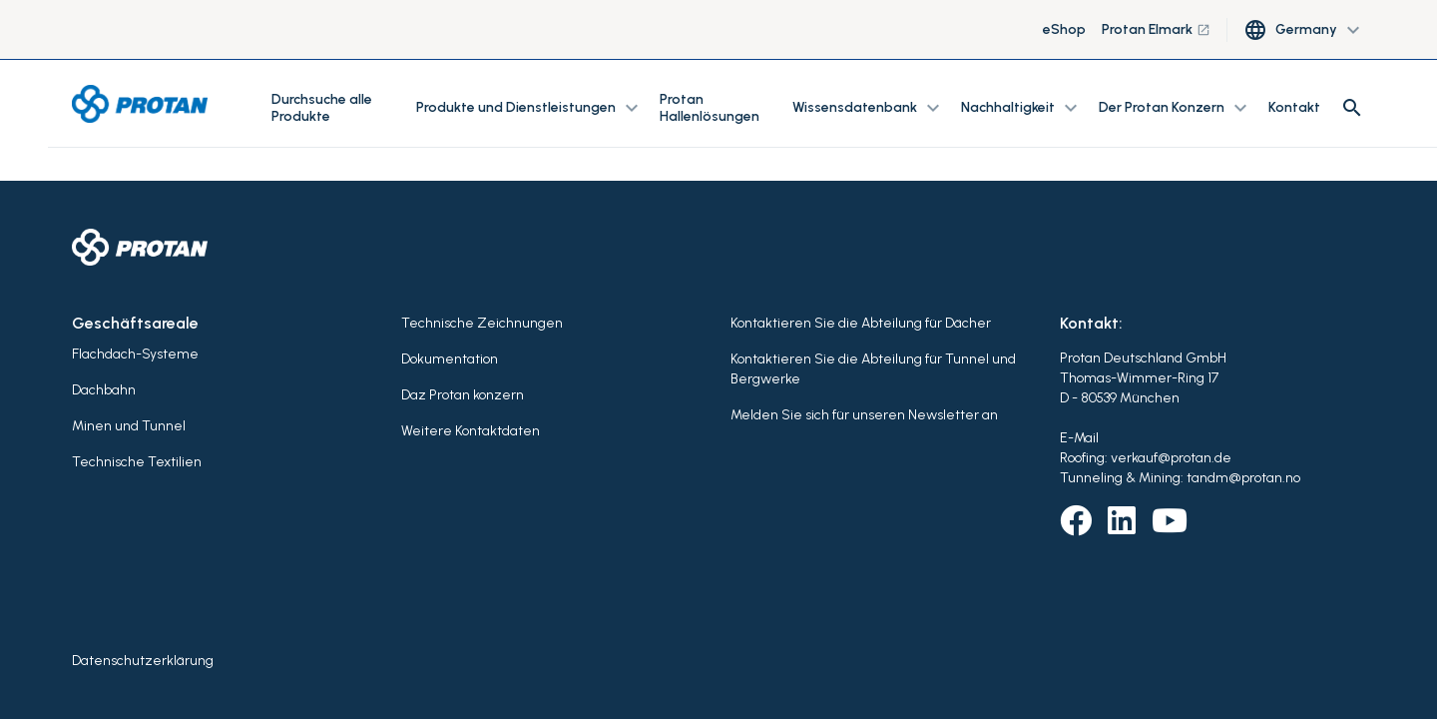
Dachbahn (104, 389)
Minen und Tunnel (129, 425)
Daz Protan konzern (462, 394)
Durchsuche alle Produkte (321, 108)
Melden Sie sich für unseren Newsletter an (864, 414)
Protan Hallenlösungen (709, 108)
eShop (1064, 29)
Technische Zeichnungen (482, 323)
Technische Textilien (137, 461)
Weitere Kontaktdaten (470, 430)
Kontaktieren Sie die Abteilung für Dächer (860, 323)
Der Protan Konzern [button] (1175, 108)
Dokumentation (449, 359)
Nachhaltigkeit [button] (1022, 108)
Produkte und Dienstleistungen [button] (530, 108)
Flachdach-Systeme (135, 354)
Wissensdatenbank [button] (868, 108)
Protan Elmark (1156, 29)
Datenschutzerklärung (143, 660)
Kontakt (1294, 107)
